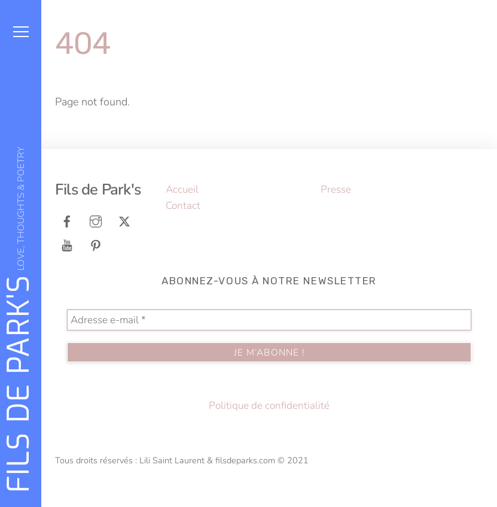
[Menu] (21, 31)
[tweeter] (124, 220)
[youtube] (67, 244)
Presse (336, 189)
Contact (183, 205)
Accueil (182, 189)
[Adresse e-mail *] (269, 319)
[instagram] (96, 220)
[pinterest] (96, 244)
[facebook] (67, 220)
